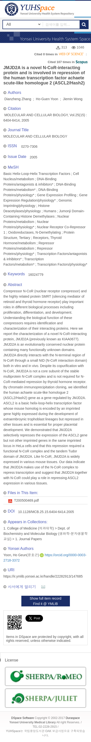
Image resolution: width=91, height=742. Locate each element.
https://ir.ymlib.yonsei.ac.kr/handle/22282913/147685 (43, 576)
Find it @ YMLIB (45, 604)
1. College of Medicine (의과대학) (28, 528)
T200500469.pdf (26, 500)
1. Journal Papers (28, 539)
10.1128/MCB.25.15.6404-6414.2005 (46, 512)
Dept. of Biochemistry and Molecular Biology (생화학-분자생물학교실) (45, 533)
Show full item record (45, 598)
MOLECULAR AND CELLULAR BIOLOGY (35, 136)
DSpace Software (22, 718)
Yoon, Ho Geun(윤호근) (21, 555)
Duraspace (73, 718)
